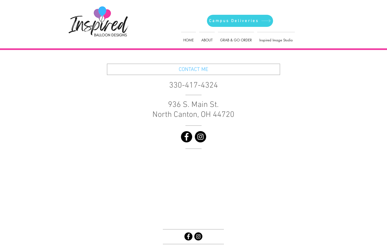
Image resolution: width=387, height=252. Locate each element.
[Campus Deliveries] (240, 21)
